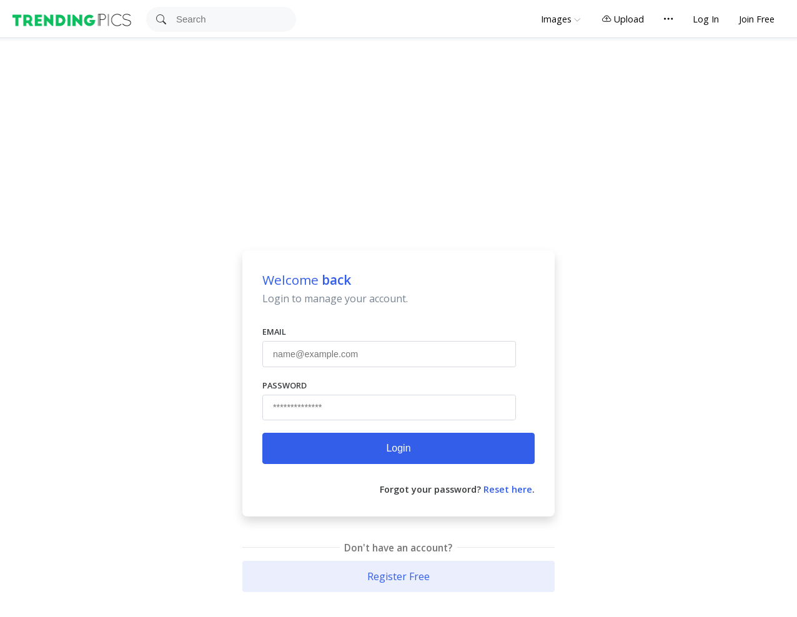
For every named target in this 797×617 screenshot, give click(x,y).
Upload (622, 19)
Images (556, 19)
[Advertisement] (398, 131)
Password (284, 385)
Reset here (507, 489)
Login (398, 448)
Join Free (757, 19)
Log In (706, 19)
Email (274, 331)
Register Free (398, 576)
